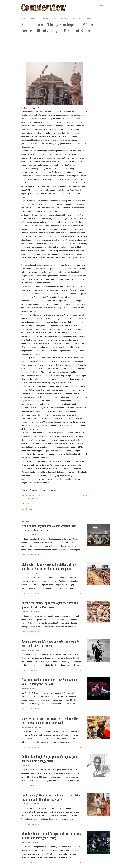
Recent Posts (77, 18)
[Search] (102, 5)
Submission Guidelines (49, 18)
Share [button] (85, 495)
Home (23, 18)
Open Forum (33, 18)
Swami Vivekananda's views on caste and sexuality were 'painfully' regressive (50, 643)
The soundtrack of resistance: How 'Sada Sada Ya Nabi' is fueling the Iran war (49, 681)
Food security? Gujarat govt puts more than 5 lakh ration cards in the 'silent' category (50, 797)
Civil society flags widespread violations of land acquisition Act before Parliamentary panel (49, 566)
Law (28, 498)
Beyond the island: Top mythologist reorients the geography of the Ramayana (49, 604)
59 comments (32, 670)
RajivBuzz (89, 18)
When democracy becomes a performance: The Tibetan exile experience (48, 527)
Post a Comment (26, 509)
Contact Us (64, 18)
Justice (24, 498)
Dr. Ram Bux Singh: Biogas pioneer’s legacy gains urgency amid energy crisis (49, 758)
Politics (34, 498)
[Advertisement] (66, 47)
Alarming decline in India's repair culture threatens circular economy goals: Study (51, 835)
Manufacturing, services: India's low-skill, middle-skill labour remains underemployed (49, 720)
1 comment (31, 785)
